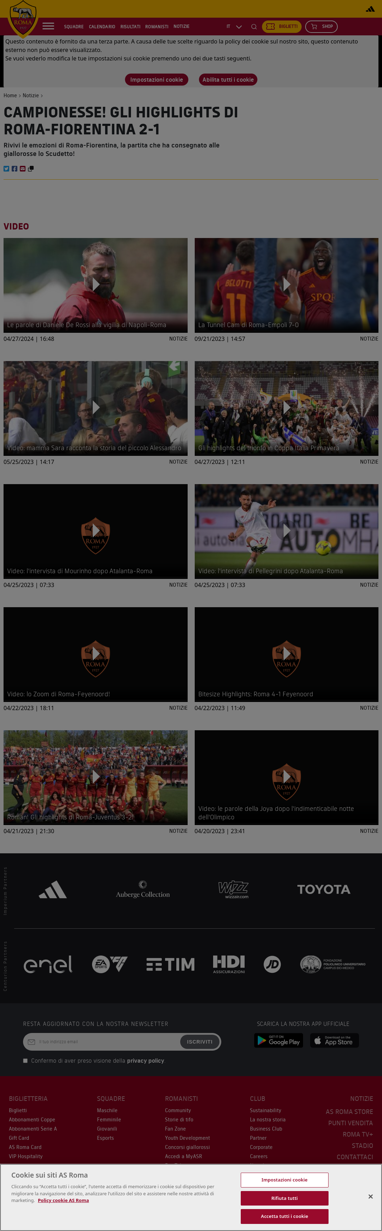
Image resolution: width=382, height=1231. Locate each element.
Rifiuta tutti (285, 1198)
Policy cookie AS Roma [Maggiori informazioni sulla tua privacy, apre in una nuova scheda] (63, 1200)
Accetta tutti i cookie (284, 1216)
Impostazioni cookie (285, 1180)
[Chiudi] (370, 1196)
